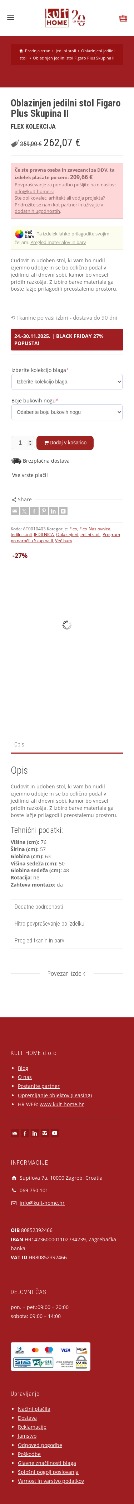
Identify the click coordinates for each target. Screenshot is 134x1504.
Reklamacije (32, 1426)
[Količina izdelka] (23, 443)
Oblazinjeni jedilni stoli (78, 534)
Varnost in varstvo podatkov (51, 1480)
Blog (23, 1068)
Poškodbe (29, 1454)
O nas (25, 1077)
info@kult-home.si (34, 191)
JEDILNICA (44, 534)
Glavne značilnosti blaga (47, 1463)
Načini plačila (34, 1408)
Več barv (63, 540)
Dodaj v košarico (68, 442)
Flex (73, 528)
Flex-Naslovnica (94, 528)
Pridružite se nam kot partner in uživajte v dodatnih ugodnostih (59, 208)
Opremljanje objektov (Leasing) (55, 1095)
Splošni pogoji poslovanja (48, 1472)
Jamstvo (27, 1435)
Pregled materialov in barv (58, 242)
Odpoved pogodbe (40, 1445)
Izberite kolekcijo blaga (40, 370)
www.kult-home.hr (62, 1104)
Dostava (27, 1417)
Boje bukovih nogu (35, 400)
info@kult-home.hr (42, 1202)
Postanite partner (39, 1086)
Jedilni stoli (21, 534)
